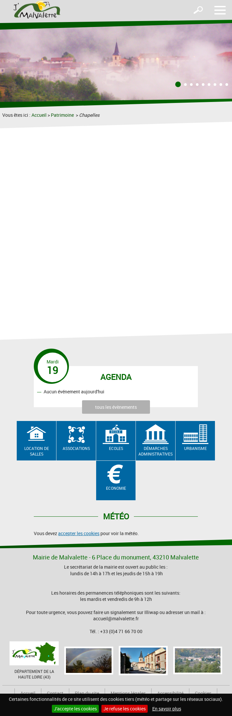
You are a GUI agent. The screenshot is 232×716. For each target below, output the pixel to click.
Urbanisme (195, 448)
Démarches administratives (155, 451)
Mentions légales (128, 693)
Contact (55, 693)
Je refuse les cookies (124, 708)
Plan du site (87, 693)
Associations (76, 448)
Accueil (39, 115)
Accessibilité (170, 693)
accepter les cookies (78, 533)
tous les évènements (116, 407)
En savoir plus (166, 708)
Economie (116, 488)
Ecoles (116, 448)
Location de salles (36, 451)
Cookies (203, 693)
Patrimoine (63, 115)
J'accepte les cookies (75, 708)
